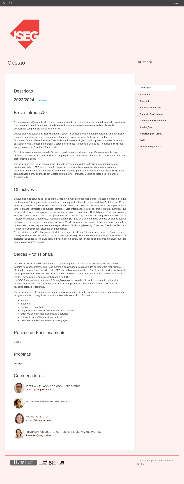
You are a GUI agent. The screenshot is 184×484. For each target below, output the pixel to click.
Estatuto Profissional (151, 114)
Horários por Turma (151, 133)
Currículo (145, 101)
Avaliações (146, 127)
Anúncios (145, 94)
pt (144, 62)
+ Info (42, 100)
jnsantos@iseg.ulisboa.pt (39, 389)
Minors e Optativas (150, 146)
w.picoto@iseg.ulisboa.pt (38, 420)
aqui (20, 363)
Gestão (16, 63)
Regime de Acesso (150, 107)
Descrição (145, 87)
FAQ (142, 140)
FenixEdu (8, 3)
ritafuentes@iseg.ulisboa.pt (40, 435)
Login (176, 3)
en (150, 62)
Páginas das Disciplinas (153, 120)
